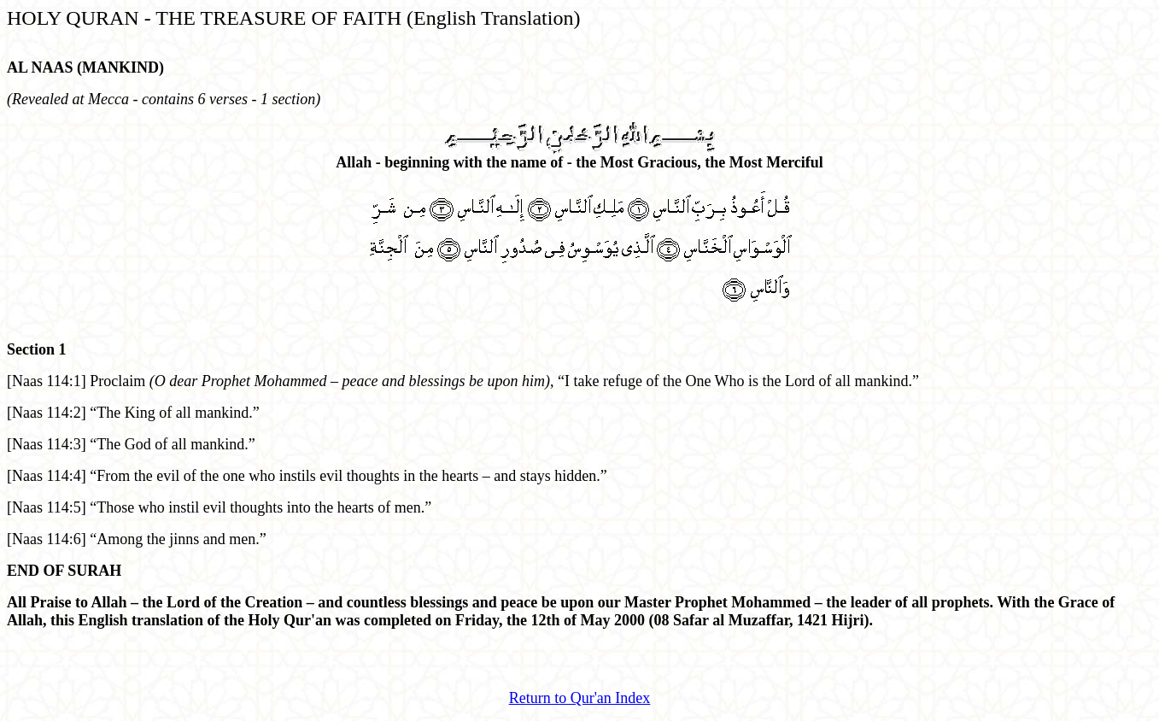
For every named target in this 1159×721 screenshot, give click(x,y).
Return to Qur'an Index (580, 697)
